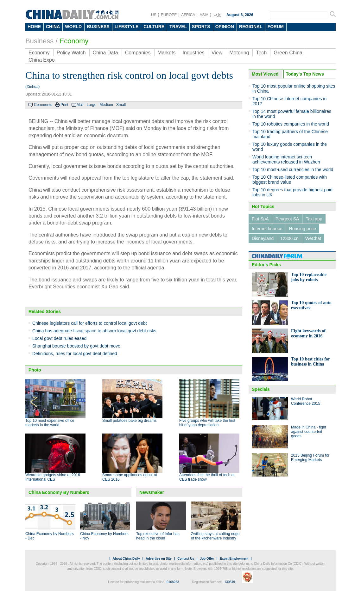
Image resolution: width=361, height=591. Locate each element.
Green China (288, 52)
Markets (167, 52)
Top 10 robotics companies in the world (290, 123)
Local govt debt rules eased (59, 338)
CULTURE (153, 26)
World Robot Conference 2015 (305, 401)
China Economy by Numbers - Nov (104, 536)
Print (64, 104)
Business (39, 41)
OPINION (224, 26)
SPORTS (201, 26)
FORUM (276, 26)
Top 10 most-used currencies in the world (292, 169)
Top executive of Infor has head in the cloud (158, 536)
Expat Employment (234, 558)
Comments (43, 104)
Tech (261, 52)
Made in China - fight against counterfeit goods (308, 431)
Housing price (302, 228)
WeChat (313, 238)
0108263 (173, 582)
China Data (105, 52)
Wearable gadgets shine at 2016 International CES (52, 477)
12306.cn (289, 238)
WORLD (73, 26)
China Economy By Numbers (58, 492)
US (153, 15)
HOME (34, 26)
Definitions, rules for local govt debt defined (74, 353)
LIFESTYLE (126, 26)
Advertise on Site (159, 558)
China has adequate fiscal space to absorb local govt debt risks (94, 330)
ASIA (204, 15)
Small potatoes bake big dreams (129, 420)
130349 (230, 582)
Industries (193, 52)
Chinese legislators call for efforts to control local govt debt (89, 323)
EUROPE (169, 15)
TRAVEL (178, 26)
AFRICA (188, 15)
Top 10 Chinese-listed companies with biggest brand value (289, 180)
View (217, 52)
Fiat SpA (260, 218)
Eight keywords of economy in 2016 (308, 333)
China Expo (41, 60)
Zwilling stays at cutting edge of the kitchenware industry (215, 536)
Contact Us (185, 558)
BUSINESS (98, 26)
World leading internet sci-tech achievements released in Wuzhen (286, 159)
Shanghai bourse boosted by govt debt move (76, 345)
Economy (74, 41)
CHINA (53, 26)
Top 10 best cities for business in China (310, 361)
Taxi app (314, 218)
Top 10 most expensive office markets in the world (49, 422)
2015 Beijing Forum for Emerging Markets (310, 457)
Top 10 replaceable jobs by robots (308, 277)
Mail (80, 104)
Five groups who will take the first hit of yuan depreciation (207, 422)
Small (121, 104)
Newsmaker (151, 492)
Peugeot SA (287, 218)
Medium (106, 104)
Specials (261, 389)
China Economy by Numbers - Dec (49, 536)
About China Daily (126, 558)
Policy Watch (71, 52)
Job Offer (207, 558)
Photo (34, 369)
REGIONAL (251, 26)
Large (92, 104)
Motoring (239, 52)
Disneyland (263, 238)
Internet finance (267, 228)
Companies (138, 52)
